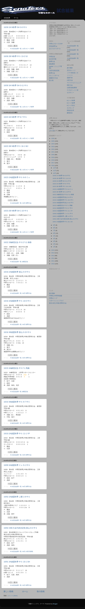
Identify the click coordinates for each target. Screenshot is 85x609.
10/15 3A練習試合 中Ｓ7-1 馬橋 (16, 368)
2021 (53, 152)
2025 (53, 141)
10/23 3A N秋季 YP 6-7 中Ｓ (15, 117)
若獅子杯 (70, 78)
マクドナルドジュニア (74, 82)
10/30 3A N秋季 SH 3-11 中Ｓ (16, 85)
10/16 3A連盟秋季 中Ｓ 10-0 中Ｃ (17, 301)
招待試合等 (70, 110)
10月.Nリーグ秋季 (28, 48)
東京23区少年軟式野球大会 (57, 303)
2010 (53, 264)
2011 (53, 261)
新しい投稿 (8, 591)
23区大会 (70, 80)
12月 (54, 168)
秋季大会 (52, 73)
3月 (54, 241)
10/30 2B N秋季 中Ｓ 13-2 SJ (16, 56)
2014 (53, 253)
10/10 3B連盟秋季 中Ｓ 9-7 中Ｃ (17, 402)
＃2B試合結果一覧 (16, 77)
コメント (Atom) (12, 595)
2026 (53, 138)
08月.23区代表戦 (27, 551)
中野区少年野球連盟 (55, 296)
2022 (53, 149)
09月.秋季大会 (26, 203)
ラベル (16, 18)
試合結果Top (53, 46)
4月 (54, 238)
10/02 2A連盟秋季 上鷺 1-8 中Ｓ (17, 497)
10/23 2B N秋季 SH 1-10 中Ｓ (16, 211)
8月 (54, 228)
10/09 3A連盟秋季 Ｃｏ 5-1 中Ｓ (17, 465)
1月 (54, 247)
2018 (53, 160)
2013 (53, 255)
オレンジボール (54, 75)
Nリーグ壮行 (71, 105)
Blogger (55, 604)
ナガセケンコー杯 (72, 90)
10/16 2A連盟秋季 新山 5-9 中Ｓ (17, 272)
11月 (54, 170)
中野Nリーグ (53, 298)
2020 (53, 154)
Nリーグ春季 (71, 103)
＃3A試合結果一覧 (16, 107)
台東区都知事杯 (72, 87)
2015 (53, 250)
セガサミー (70, 92)
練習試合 (25, 261)
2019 (53, 157)
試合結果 (7, 18)
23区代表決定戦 (54, 70)
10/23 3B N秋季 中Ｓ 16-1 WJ (16, 146)
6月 (54, 233)
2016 (53, 165)
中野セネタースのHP (56, 43)
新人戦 (51, 80)
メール (52, 130)
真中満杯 (70, 68)
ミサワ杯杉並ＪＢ (72, 73)
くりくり (70, 75)
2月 (54, 244)
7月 (54, 230)
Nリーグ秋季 (71, 100)
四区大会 (70, 85)
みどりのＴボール (55, 48)
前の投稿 (41, 591)
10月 (54, 173)
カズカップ (70, 108)
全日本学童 (52, 59)
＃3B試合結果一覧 (16, 169)
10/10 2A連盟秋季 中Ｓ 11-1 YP (17, 434)
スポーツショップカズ (56, 300)
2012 (53, 258)
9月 (54, 225)
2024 (53, 144)
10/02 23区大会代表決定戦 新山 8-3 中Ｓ (20, 528)
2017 (53, 162)
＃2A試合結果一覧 (16, 48)
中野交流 (52, 56)
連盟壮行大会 (53, 78)
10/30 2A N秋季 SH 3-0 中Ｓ (15, 27)
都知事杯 (52, 64)
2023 (53, 146)
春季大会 (52, 61)
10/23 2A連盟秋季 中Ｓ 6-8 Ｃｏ (17, 177)
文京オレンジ (71, 70)
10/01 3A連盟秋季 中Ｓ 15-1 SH (17, 562)
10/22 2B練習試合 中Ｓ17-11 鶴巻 (18, 242)
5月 (54, 236)
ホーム (25, 591)
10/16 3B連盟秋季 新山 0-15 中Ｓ (17, 332)
